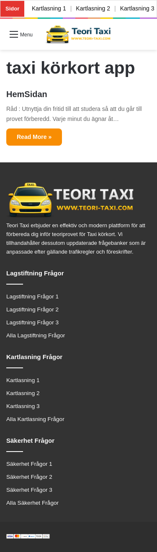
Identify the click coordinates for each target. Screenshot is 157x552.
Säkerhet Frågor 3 (29, 490)
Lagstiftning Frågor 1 (32, 296)
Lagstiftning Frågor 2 (32, 309)
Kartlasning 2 (93, 8)
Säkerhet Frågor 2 (29, 477)
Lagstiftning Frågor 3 (32, 322)
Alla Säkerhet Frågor (32, 503)
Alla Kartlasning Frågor (35, 419)
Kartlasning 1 (49, 8)
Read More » (34, 137)
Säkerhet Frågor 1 (29, 464)
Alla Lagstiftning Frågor (35, 335)
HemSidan (26, 94)
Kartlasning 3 (23, 406)
